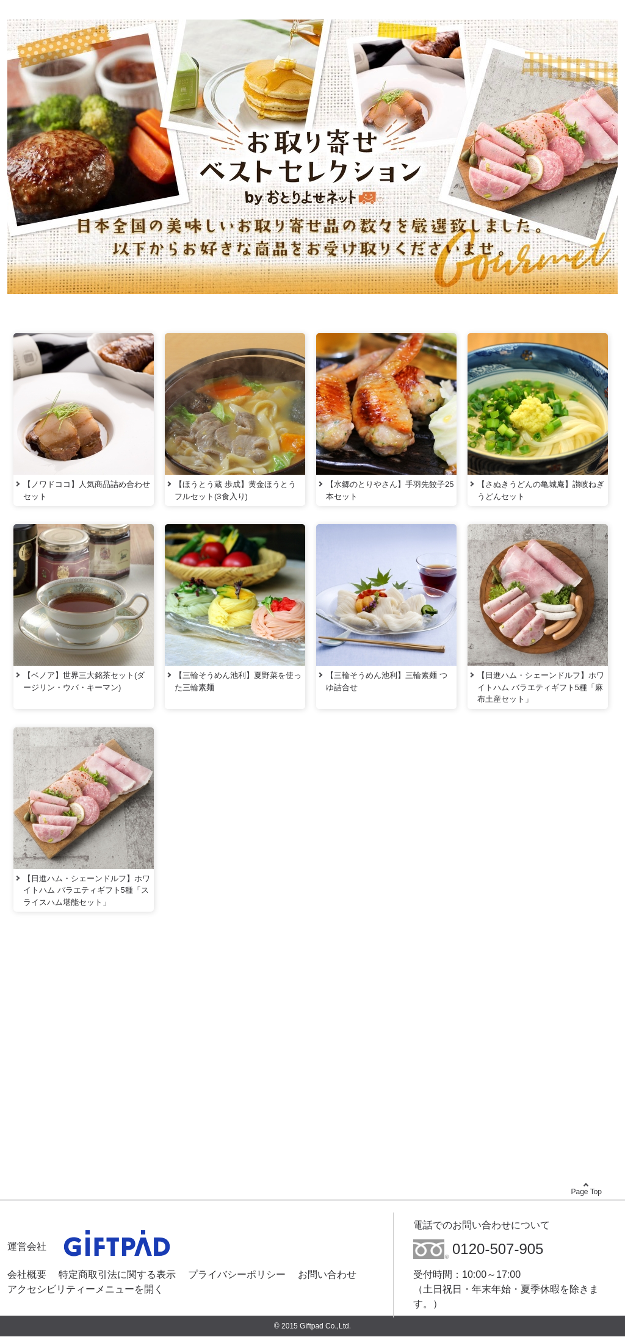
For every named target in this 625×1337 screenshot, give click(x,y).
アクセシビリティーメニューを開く (85, 1288)
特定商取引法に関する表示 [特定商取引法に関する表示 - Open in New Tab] (117, 1274)
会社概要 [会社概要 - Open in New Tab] (26, 1274)
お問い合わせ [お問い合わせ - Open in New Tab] (327, 1274)
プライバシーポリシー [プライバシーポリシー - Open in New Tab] (237, 1274)
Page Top (586, 1191)
